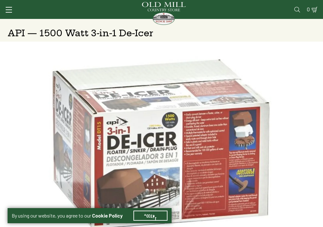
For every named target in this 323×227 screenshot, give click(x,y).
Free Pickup (268, 105)
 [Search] (308, 23)
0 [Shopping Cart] (304, 5)
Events (270, 5)
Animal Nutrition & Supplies (127, 24)
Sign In (68, 5)
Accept (154, 208)
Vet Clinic (182, 5)
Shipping (188, 105)
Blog (290, 5)
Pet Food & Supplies (187, 24)
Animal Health (74, 24)
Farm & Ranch (282, 24)
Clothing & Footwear (238, 24)
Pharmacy (212, 5)
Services (153, 5)
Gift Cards (242, 5)
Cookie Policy (111, 208)
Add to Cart (262, 155)
